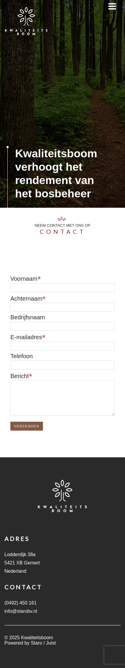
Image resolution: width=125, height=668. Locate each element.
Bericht (19, 376)
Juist (51, 642)
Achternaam (26, 298)
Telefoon (21, 356)
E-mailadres (26, 337)
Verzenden (26, 426)
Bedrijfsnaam (27, 317)
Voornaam (23, 278)
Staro (36, 642)
